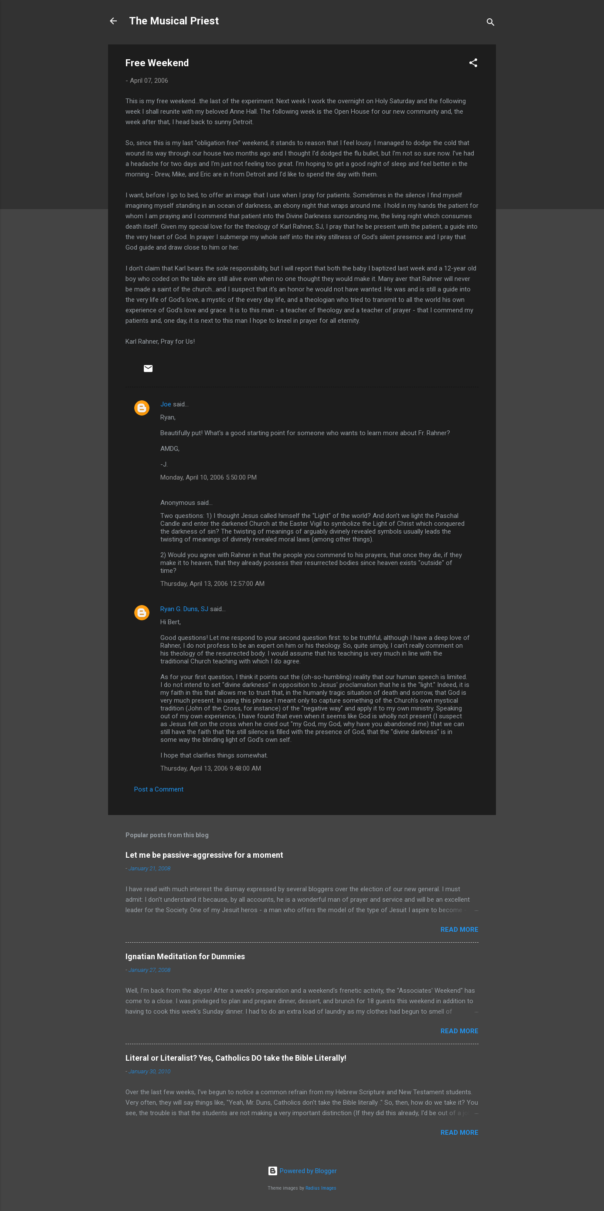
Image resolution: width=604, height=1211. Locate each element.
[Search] (490, 23)
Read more (459, 930)
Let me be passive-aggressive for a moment (204, 854)
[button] (473, 64)
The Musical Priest (174, 21)
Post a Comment (158, 789)
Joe (165, 404)
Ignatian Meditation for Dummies (185, 956)
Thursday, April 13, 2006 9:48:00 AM (210, 768)
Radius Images (320, 1188)
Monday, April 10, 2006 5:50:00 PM (208, 477)
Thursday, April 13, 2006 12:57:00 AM (212, 584)
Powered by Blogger (302, 1171)
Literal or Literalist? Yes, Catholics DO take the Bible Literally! (236, 1057)
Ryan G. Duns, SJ (184, 609)
